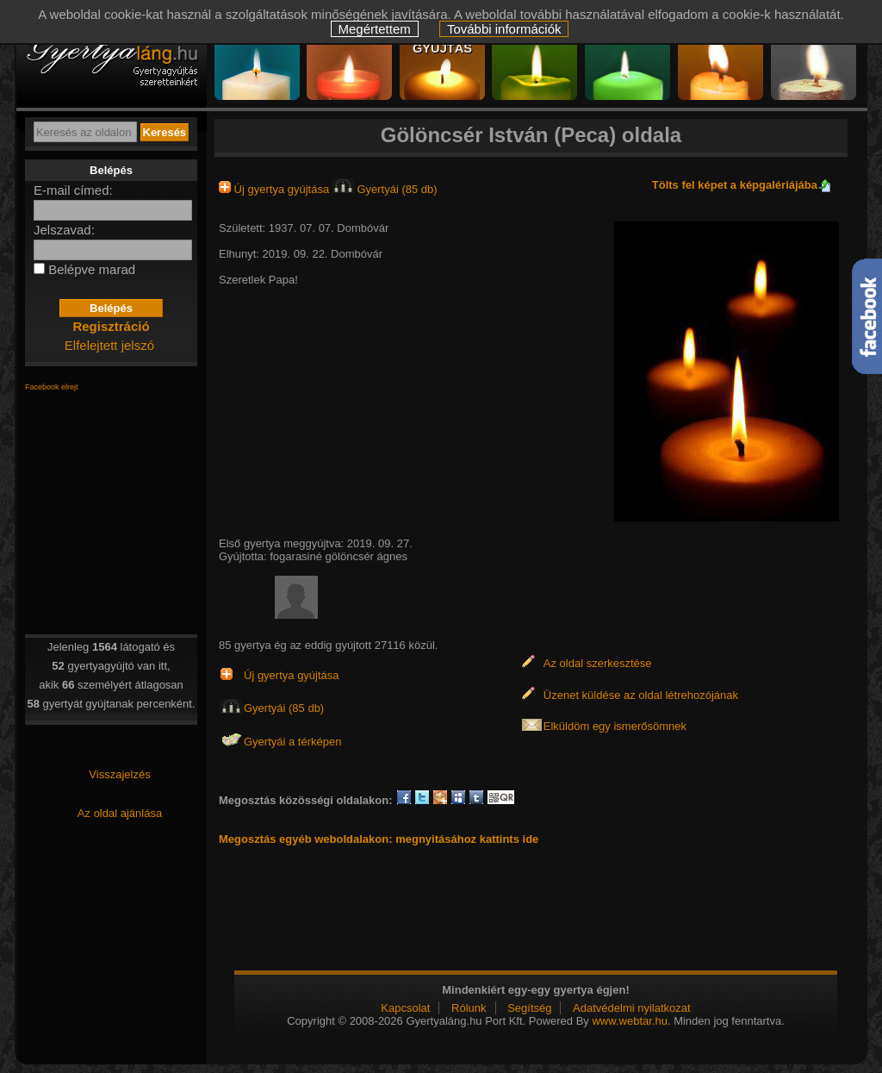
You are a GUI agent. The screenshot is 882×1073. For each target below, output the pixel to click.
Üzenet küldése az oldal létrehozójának (640, 695)
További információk (504, 29)
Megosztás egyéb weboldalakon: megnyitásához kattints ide (378, 839)
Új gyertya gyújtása (275, 189)
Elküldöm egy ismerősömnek (614, 726)
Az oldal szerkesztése (597, 663)
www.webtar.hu (629, 1020)
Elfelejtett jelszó (109, 345)
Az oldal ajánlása (120, 813)
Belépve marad (91, 269)
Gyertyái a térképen (292, 741)
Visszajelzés (119, 774)
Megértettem (375, 29)
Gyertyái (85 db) (385, 189)
